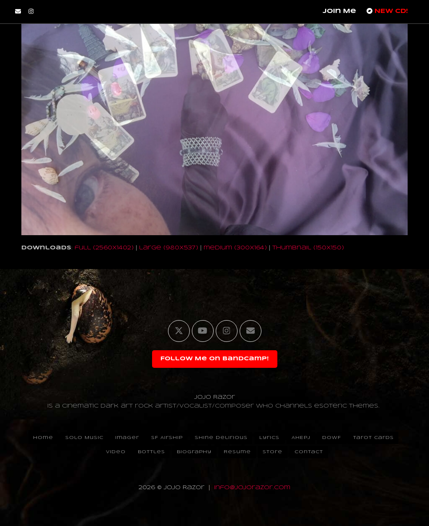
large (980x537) (168, 248)
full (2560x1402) (104, 248)
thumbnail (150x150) (308, 248)
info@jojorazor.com (252, 487)
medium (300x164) (235, 248)
